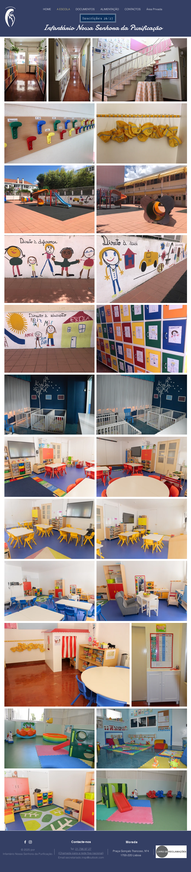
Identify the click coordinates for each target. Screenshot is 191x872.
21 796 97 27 (83, 849)
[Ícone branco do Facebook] (25, 842)
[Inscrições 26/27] (98, 18)
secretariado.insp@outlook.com (85, 857)
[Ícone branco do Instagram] (30, 842)
